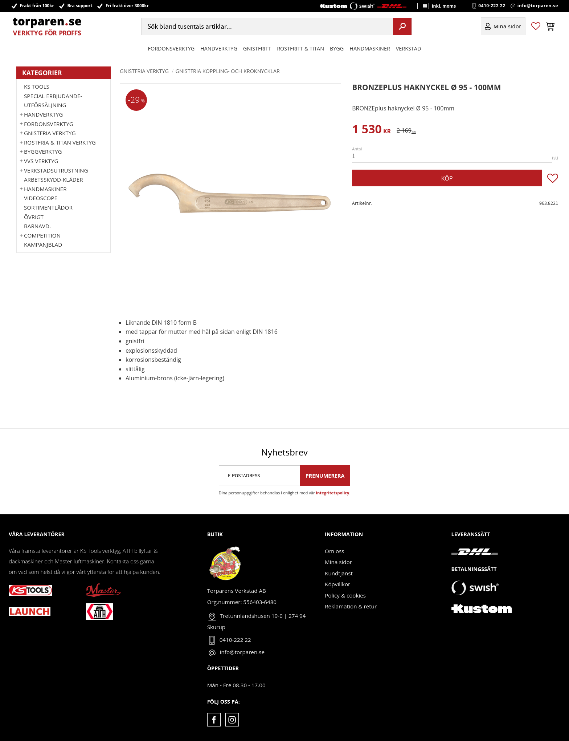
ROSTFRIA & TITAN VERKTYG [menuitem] (60, 142)
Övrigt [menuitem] (34, 216)
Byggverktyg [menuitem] (43, 151)
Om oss (334, 551)
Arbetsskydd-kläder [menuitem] (53, 179)
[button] (535, 26)
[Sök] (402, 26)
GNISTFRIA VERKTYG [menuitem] (49, 133)
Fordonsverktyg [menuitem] (171, 48)
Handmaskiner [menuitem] (369, 48)
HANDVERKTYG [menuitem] (218, 48)
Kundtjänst (339, 573)
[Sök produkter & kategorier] (266, 26)
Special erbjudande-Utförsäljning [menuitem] (53, 100)
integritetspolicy (332, 492)
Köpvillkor (337, 584)
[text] (371, 130)
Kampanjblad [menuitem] (43, 244)
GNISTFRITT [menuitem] (257, 48)
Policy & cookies (345, 595)
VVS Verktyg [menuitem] (41, 161)
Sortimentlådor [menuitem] (48, 207)
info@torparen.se (537, 6)
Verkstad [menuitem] (408, 48)
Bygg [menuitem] (337, 48)
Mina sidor (338, 562)
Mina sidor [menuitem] (507, 26)
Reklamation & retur (351, 606)
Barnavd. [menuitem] (37, 226)
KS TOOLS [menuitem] (36, 86)
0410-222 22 (491, 6)
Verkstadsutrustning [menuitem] (56, 170)
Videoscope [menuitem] (40, 198)
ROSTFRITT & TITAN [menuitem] (300, 48)
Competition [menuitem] (42, 235)
